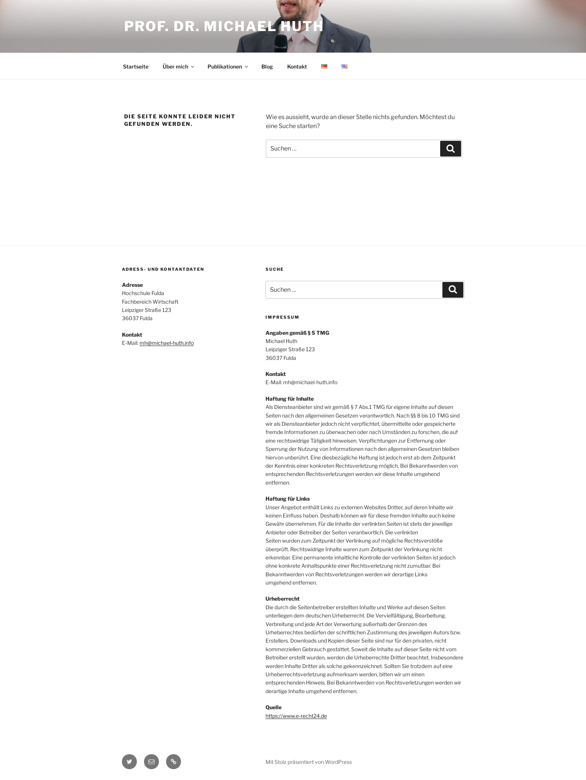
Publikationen (228, 66)
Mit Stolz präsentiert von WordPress (309, 762)
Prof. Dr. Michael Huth (224, 26)
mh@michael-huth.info (166, 343)
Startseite (135, 66)
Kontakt (297, 66)
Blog (267, 66)
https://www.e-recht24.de (296, 716)
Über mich (179, 66)
